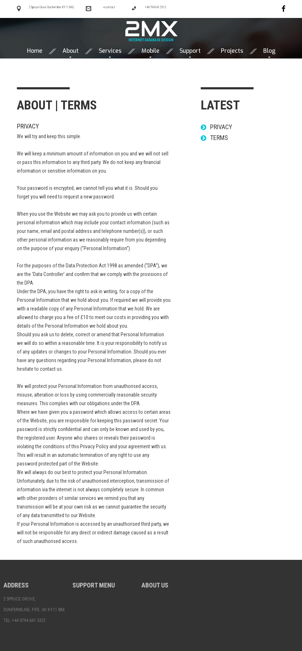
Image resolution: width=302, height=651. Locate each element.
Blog (269, 51)
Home (34, 51)
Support (190, 51)
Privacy (27, 126)
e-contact (109, 7)
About (70, 51)
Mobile (150, 51)
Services (110, 51)
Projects (232, 51)
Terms (218, 137)
